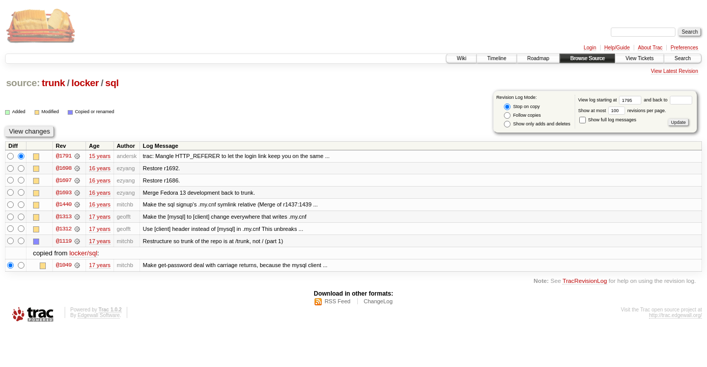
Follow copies (522, 115)
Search (682, 58)
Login (590, 47)
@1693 (63, 193)
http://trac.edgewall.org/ (675, 316)
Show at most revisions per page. (622, 110)
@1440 (63, 205)
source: (23, 82)
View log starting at (611, 99)
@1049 (63, 266)
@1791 (63, 156)
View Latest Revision (674, 71)
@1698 (63, 168)
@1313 (63, 217)
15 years (99, 156)
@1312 (63, 229)
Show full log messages (607, 119)
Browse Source (587, 58)
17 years (99, 217)
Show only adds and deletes (537, 124)
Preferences (684, 47)
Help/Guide (617, 47)
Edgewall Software (98, 316)
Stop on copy (522, 106)
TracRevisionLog (584, 281)
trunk (53, 82)
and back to (668, 99)
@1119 (63, 242)
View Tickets (640, 58)
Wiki (461, 58)
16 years (99, 168)
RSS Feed (338, 302)
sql (112, 82)
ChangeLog (377, 302)
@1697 (63, 180)
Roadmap (538, 58)
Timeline (496, 58)
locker (85, 82)
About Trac (650, 47)
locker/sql (83, 254)
